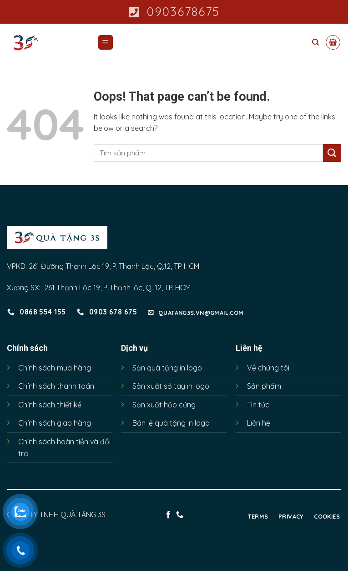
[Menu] (105, 42)
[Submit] (332, 153)
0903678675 (174, 11)
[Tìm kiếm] (315, 42)
